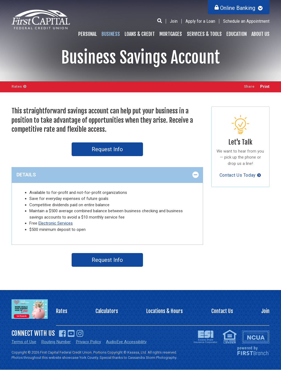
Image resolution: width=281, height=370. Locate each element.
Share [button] (248, 87)
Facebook (62, 333)
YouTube (71, 333)
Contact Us (222, 311)
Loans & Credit (140, 34)
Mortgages (170, 34)
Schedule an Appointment (246, 21)
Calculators (107, 311)
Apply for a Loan (200, 21)
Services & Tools (204, 34)
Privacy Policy (92, 342)
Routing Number (58, 342)
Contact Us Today (238, 175)
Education (236, 34)
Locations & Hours (165, 311)
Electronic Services (55, 223)
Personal (87, 34)
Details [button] (26, 174)
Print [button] (264, 87)
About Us (260, 34)
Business (111, 34)
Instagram (80, 333)
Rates (17, 87)
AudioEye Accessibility (133, 342)
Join (174, 21)
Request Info (107, 149)
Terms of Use (25, 342)
